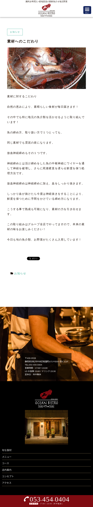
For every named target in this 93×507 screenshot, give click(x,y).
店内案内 (7, 469)
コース (5, 463)
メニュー (7, 456)
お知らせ (20, 273)
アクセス (6, 482)
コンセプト (8, 476)
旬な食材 (7, 450)
